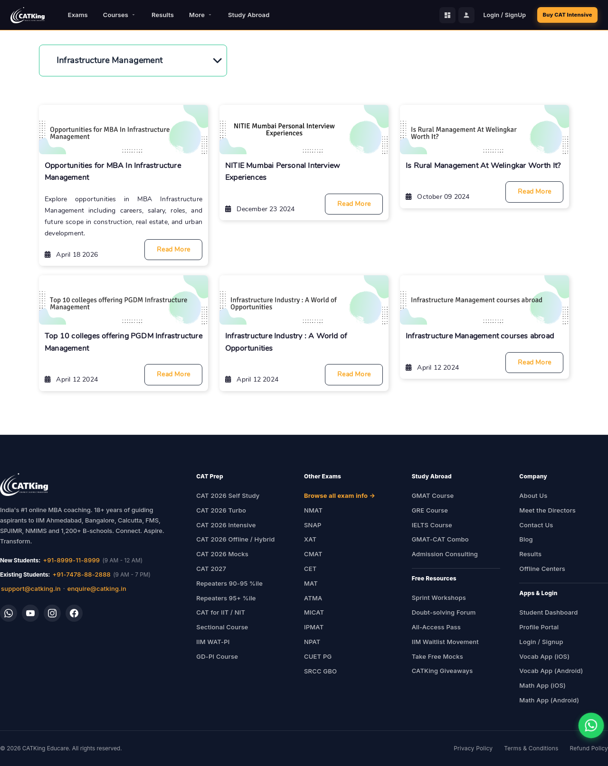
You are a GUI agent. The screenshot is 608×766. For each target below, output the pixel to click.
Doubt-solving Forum (444, 612)
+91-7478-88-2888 (82, 574)
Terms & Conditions (531, 748)
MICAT (314, 612)
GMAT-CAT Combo (440, 539)
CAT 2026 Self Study (227, 495)
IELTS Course (432, 525)
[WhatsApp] (8, 613)
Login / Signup (541, 641)
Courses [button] (119, 15)
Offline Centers (542, 568)
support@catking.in (31, 588)
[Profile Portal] (456, 15)
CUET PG (318, 656)
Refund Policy (589, 748)
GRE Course (430, 510)
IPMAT (313, 627)
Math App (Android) (549, 700)
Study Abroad (248, 15)
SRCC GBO (320, 671)
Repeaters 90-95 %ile (229, 583)
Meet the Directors (547, 510)
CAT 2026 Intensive (226, 525)
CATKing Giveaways (442, 670)
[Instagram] (52, 613)
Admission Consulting (445, 554)
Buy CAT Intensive (562, 15)
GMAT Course (433, 495)
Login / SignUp (494, 15)
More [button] (201, 15)
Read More (173, 249)
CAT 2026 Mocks (222, 554)
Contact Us (536, 525)
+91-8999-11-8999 (71, 560)
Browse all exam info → (339, 495)
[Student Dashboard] (437, 15)
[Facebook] (74, 613)
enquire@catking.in (96, 588)
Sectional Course (222, 627)
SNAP (313, 525)
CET (310, 568)
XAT (310, 539)
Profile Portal (539, 627)
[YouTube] (30, 613)
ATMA (313, 598)
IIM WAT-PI (212, 641)
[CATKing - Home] (27, 15)
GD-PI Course (217, 656)
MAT (311, 583)
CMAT (313, 554)
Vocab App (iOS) (544, 656)
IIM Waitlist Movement (445, 641)
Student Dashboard (548, 612)
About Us (533, 495)
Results (163, 15)
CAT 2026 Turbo (221, 510)
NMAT (313, 510)
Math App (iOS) (542, 685)
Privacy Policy (473, 748)
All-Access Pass (436, 627)
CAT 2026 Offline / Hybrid (235, 539)
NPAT (312, 641)
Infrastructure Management (109, 60)
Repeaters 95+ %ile (226, 598)
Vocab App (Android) (551, 670)
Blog (526, 539)
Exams (78, 15)
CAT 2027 (211, 568)
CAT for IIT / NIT (220, 612)
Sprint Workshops (439, 597)
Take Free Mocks (437, 656)
